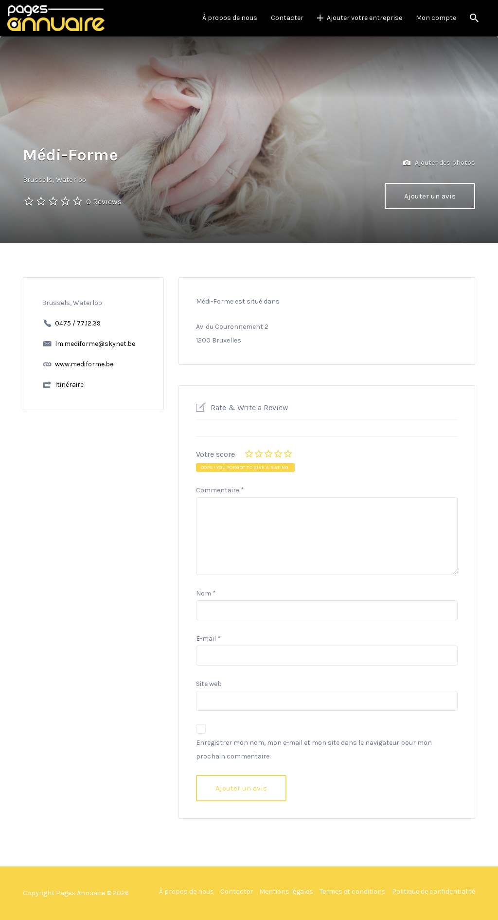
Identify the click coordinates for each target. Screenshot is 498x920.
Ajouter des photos (439, 163)
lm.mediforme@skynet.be (95, 344)
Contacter (287, 18)
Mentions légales (286, 891)
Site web (209, 684)
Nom (206, 593)
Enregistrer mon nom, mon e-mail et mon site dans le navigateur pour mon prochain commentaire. (314, 749)
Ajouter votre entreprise (364, 18)
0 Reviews (104, 201)
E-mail (208, 638)
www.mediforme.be (84, 364)
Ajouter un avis (430, 196)
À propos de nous (229, 18)
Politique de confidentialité (433, 891)
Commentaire (220, 490)
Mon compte (436, 18)
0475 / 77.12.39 (78, 323)
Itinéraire (69, 384)
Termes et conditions (353, 891)
